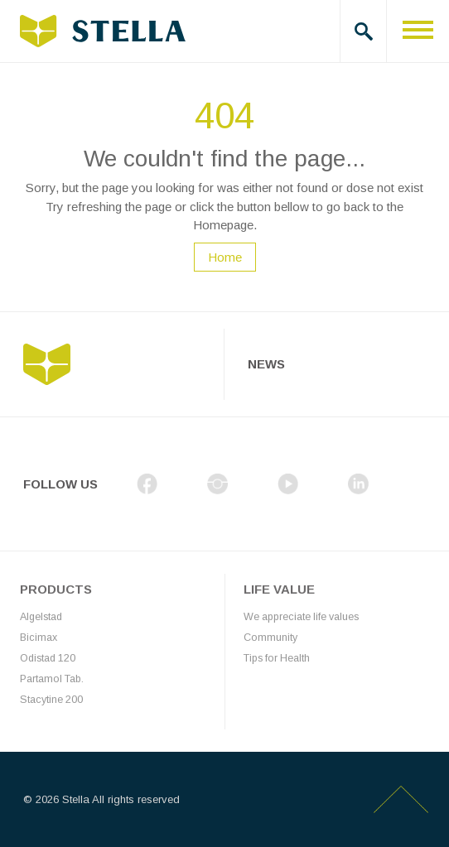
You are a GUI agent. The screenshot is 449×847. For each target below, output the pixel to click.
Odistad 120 (47, 658)
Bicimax (38, 637)
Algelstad (41, 617)
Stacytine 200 (51, 699)
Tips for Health (277, 658)
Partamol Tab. (52, 679)
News (266, 364)
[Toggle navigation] (418, 31)
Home (225, 257)
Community (270, 637)
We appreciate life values (301, 617)
